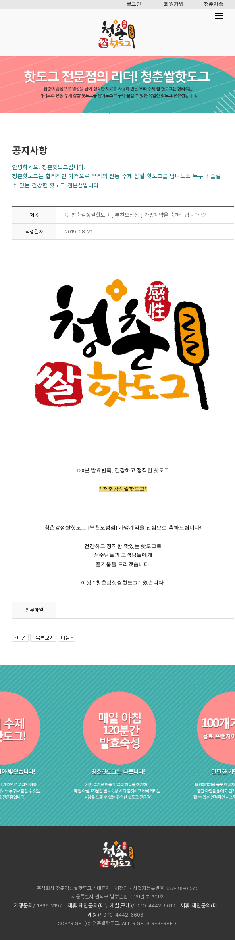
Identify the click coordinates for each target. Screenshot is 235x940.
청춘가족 (213, 4)
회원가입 (173, 4)
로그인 (134, 4)
